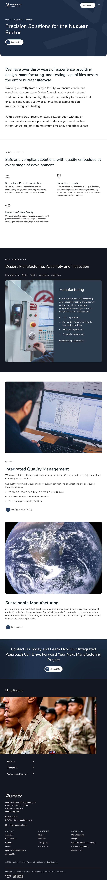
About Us (9, 835)
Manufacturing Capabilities (71, 341)
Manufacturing (77, 835)
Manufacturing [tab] (12, 275)
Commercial (43, 846)
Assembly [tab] (44, 275)
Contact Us (10, 854)
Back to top (52, 862)
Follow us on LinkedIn (16, 825)
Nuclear (41, 835)
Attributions (61, 871)
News (7, 846)
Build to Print (77, 850)
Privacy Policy (10, 871)
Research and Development (83, 842)
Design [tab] (24, 275)
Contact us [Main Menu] (87, 5)
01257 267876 (11, 816)
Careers (8, 842)
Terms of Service (23, 871)
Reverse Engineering (80, 846)
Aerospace (42, 842)
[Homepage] (11, 5)
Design (74, 838)
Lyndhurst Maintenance (15, 850)
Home (7, 19)
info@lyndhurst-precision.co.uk (18, 820)
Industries (18, 19)
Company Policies (37, 871)
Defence (42, 838)
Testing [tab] (33, 275)
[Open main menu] (99, 5)
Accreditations (50, 871)
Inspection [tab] (56, 275)
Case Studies (10, 838)
